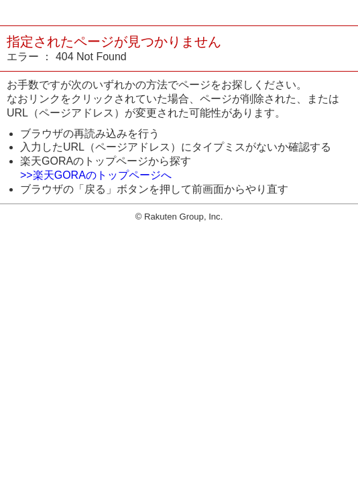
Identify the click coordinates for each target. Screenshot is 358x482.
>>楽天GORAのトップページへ (96, 175)
